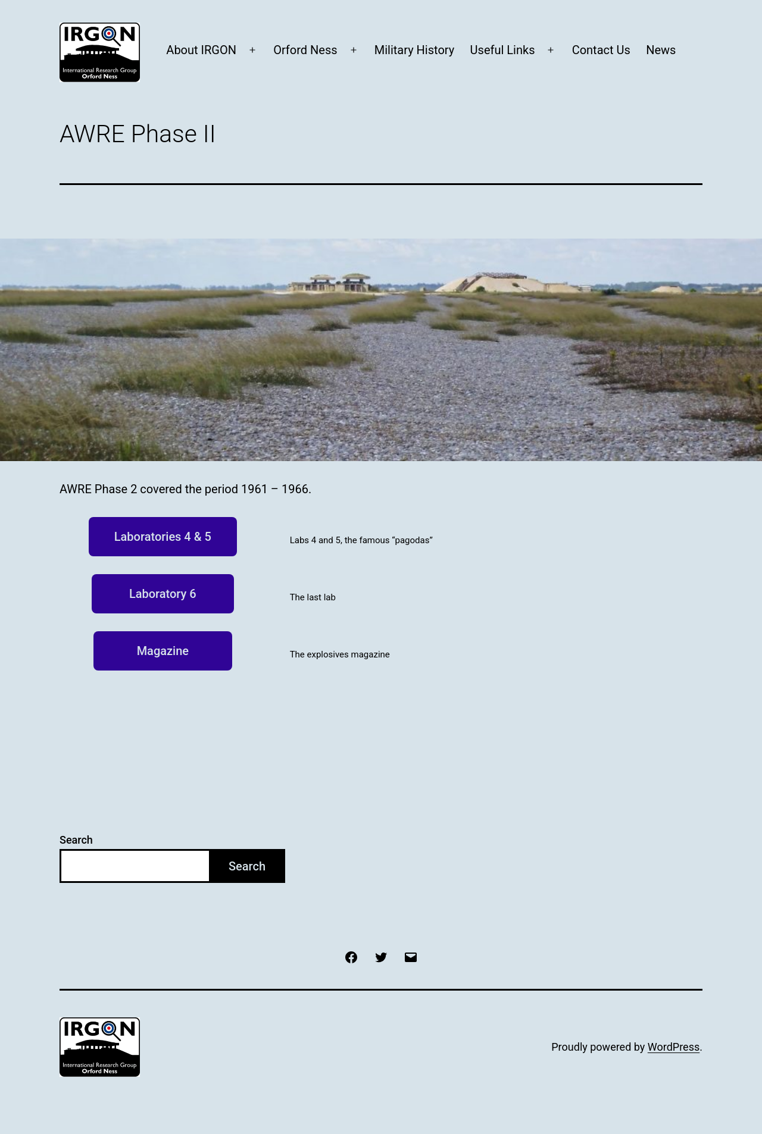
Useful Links (502, 50)
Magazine (163, 651)
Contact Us (601, 50)
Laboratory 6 (162, 594)
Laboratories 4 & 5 (162, 537)
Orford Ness (305, 50)
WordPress (673, 1047)
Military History (414, 50)
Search (76, 840)
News (661, 50)
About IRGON (201, 50)
